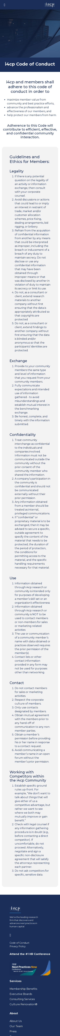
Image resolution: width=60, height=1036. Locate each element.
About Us (16, 1021)
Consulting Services (22, 999)
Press (13, 1031)
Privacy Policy (18, 946)
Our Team (16, 1026)
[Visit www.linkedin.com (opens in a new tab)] (11, 934)
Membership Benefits (23, 988)
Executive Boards (21, 994)
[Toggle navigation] (4, 4)
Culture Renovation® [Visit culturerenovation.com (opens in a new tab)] (23, 1004)
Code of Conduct (19, 942)
